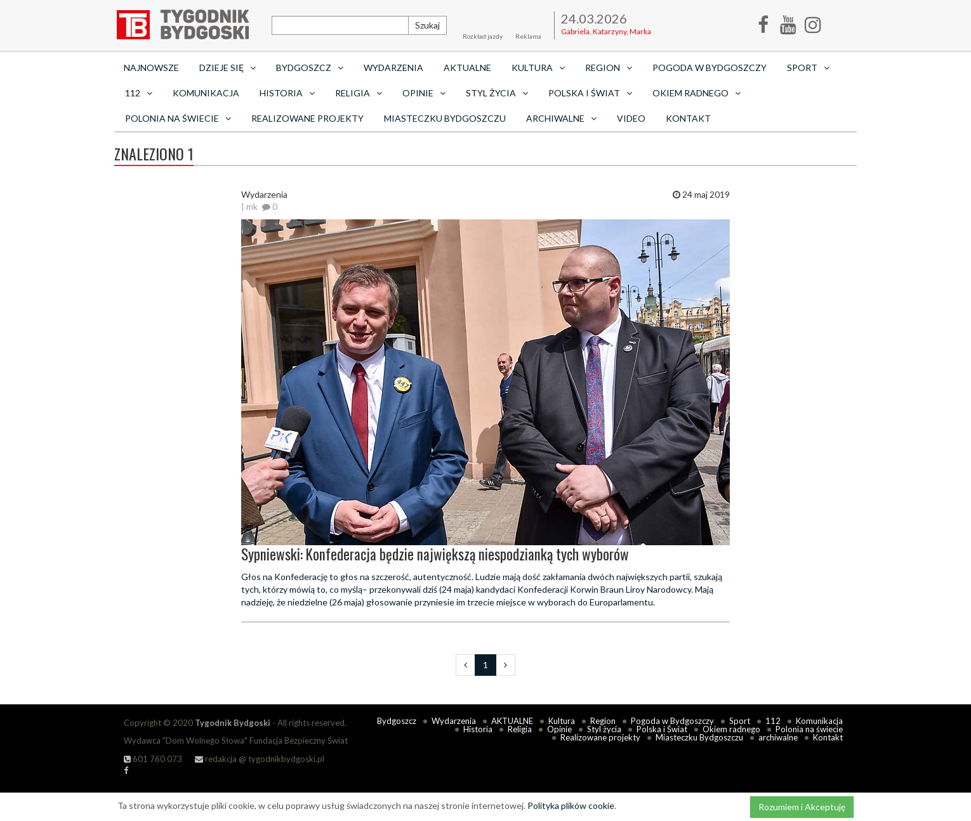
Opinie (559, 729)
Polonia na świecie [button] (178, 118)
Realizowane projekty (307, 118)
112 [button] (138, 92)
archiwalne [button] (561, 118)
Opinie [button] (424, 92)
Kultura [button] (538, 67)
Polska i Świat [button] (590, 92)
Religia (520, 729)
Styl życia (604, 729)
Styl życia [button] (497, 92)
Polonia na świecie (809, 729)
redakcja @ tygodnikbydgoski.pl (259, 759)
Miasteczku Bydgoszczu (445, 118)
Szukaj (427, 25)
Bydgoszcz (396, 721)
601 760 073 (153, 759)
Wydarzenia (393, 67)
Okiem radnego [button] (696, 92)
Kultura (561, 721)
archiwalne (778, 737)
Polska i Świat (662, 729)
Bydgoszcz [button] (309, 67)
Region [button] (608, 67)
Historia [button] (287, 92)
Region (603, 721)
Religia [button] (358, 92)
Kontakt (688, 118)
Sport (739, 721)
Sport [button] (808, 67)
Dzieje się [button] (227, 67)
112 (773, 721)
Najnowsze (151, 67)
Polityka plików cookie (570, 805)
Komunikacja (206, 92)
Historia (477, 729)
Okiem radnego (731, 729)
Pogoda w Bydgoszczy (709, 67)
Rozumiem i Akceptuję (801, 806)
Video (631, 118)
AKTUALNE (467, 67)
